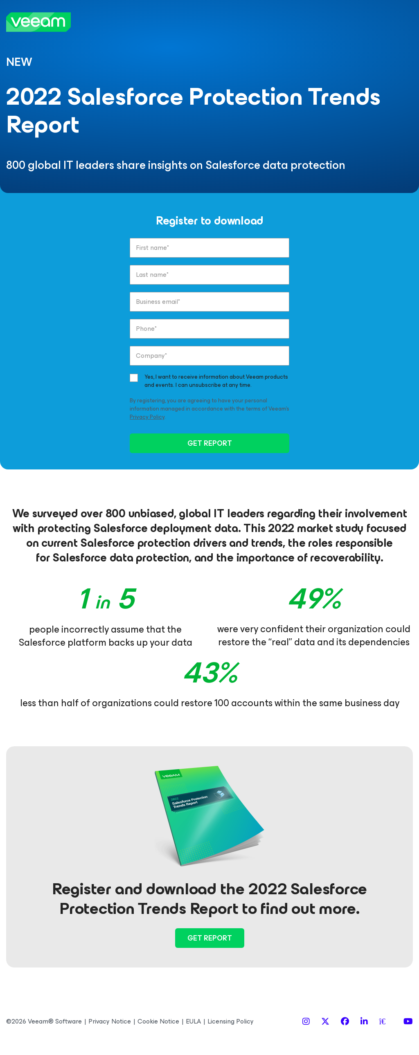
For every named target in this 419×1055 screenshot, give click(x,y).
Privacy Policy (147, 417)
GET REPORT (209, 443)
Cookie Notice (158, 1021)
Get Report (209, 938)
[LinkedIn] (364, 1021)
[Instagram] (306, 1021)
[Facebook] (345, 1021)
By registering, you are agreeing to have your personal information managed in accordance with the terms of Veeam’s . (209, 409)
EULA (193, 1021)
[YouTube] (408, 1021)
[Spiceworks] (385, 1021)
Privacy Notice (109, 1021)
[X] (325, 1021)
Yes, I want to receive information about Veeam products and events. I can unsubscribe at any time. (216, 381)
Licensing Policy (230, 1021)
